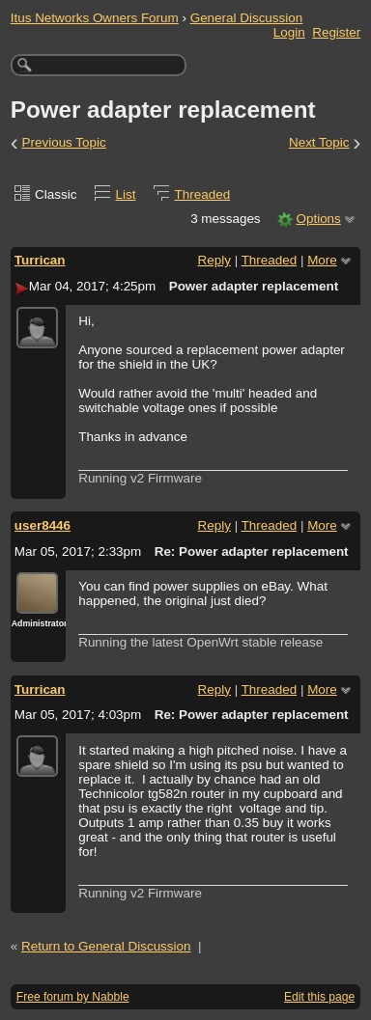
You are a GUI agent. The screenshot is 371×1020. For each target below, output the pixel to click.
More (322, 260)
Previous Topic (64, 142)
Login (289, 32)
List (126, 194)
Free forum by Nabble (72, 997)
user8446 (42, 525)
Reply (214, 260)
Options (318, 218)
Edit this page (319, 997)
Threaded (203, 194)
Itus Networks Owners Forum (95, 18)
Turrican (40, 260)
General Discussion (246, 18)
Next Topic (319, 142)
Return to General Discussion (106, 946)
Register (336, 32)
